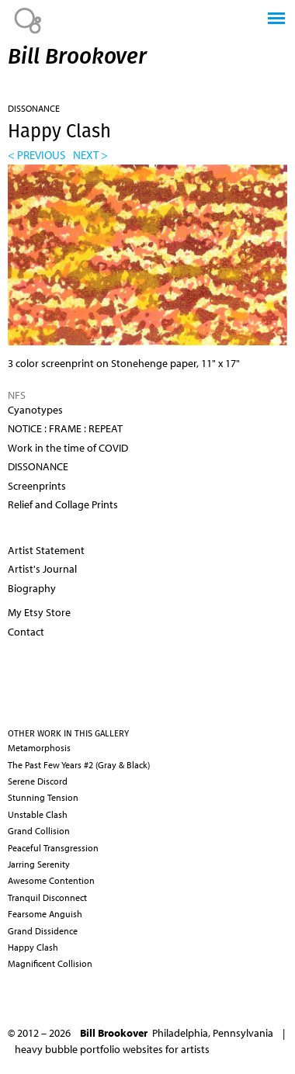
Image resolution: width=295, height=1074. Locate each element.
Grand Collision (39, 831)
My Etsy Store (39, 612)
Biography (32, 588)
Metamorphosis (39, 748)
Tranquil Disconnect (47, 897)
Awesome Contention (51, 880)
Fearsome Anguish (45, 914)
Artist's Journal (42, 569)
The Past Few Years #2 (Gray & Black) (79, 765)
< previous (36, 154)
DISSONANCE (34, 108)
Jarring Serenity (39, 864)
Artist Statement (46, 550)
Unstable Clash (38, 814)
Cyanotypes (35, 410)
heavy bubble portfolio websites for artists (112, 1049)
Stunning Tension (43, 797)
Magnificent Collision (50, 963)
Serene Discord (38, 781)
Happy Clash (33, 947)
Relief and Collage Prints (63, 504)
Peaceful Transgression (53, 848)
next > (90, 154)
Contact (26, 632)
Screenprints (37, 486)
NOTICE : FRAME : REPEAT (65, 428)
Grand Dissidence (43, 931)
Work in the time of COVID (68, 448)
